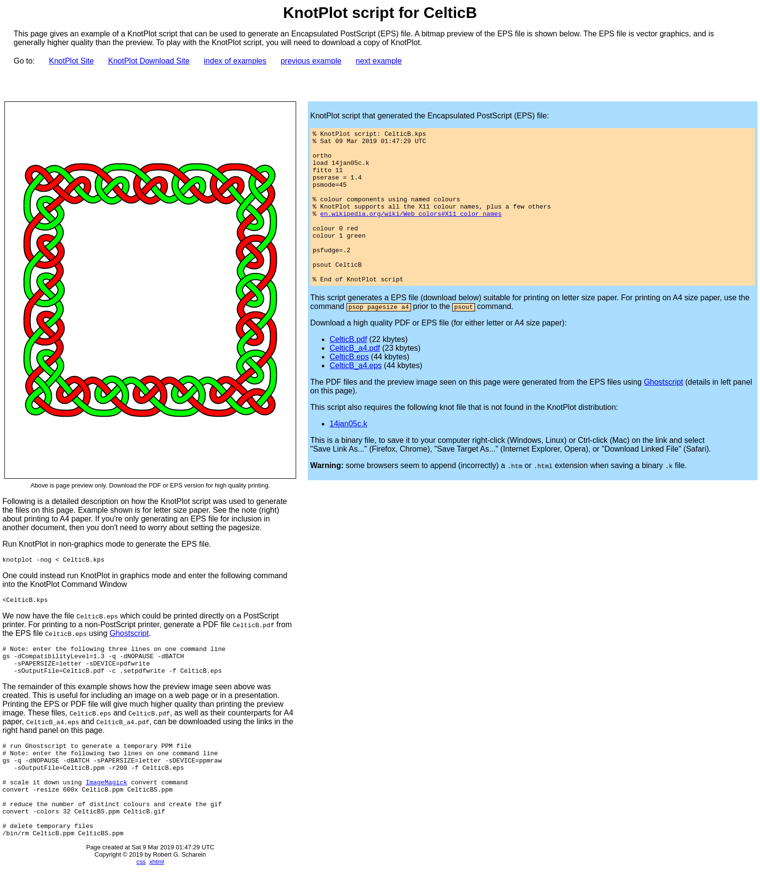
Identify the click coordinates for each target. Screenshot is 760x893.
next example (379, 61)
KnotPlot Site (71, 61)
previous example (311, 61)
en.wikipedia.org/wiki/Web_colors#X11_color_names (411, 231)
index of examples (235, 61)
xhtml (156, 889)
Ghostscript (129, 636)
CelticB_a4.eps (356, 396)
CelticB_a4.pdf (355, 378)
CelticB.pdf (348, 370)
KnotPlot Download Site (149, 61)
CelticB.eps (349, 387)
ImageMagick (106, 799)
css (141, 889)
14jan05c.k (348, 454)
